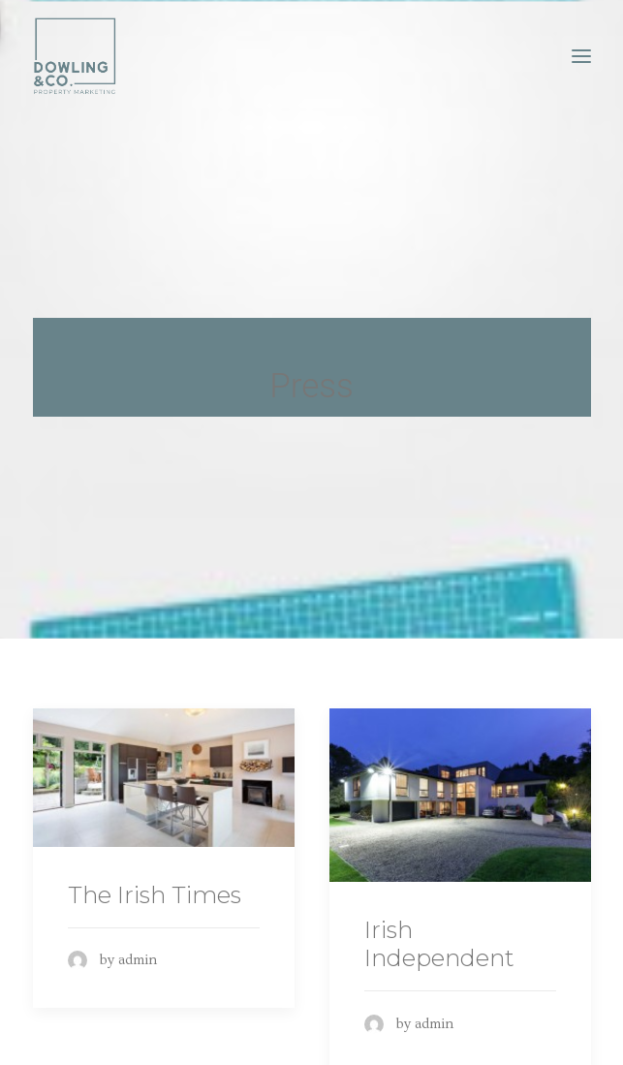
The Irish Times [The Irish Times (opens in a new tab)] (154, 888)
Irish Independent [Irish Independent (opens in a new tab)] (439, 938)
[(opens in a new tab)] (164, 771)
